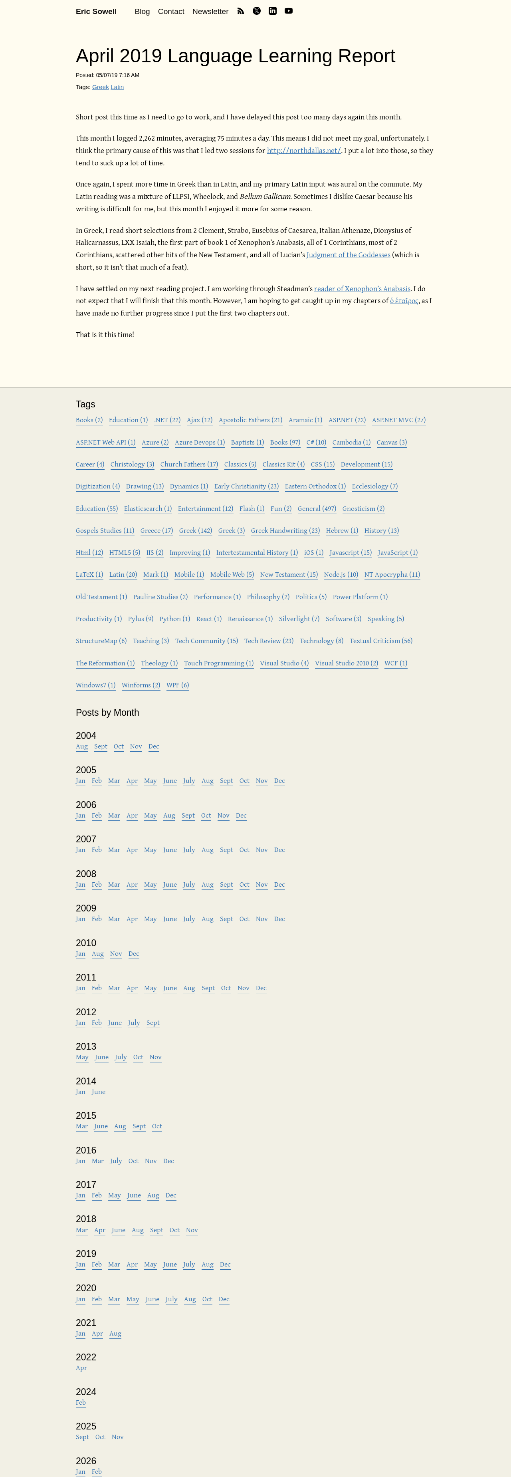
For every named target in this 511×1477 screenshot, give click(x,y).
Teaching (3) (151, 640)
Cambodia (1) (352, 442)
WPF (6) (177, 684)
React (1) (209, 618)
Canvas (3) (392, 442)
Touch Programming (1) (219, 662)
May (150, 780)
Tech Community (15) (206, 640)
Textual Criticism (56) (381, 640)
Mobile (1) (189, 574)
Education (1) (128, 419)
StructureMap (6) (101, 640)
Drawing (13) (145, 485)
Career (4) (90, 464)
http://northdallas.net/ (304, 150)
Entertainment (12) (206, 508)
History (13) (381, 530)
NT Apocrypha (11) (392, 574)
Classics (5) (240, 464)
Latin (117, 86)
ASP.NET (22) (347, 419)
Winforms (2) (141, 684)
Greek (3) (231, 530)
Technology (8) (322, 640)
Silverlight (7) (299, 618)
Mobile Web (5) (232, 574)
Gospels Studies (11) (105, 530)
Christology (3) (132, 464)
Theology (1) (159, 662)
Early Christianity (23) (246, 485)
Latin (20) (123, 574)
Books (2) (89, 419)
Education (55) (97, 508)
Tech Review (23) (269, 640)
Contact (171, 11)
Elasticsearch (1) (148, 508)
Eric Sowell (96, 11)
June (170, 780)
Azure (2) (155, 442)
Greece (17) (157, 530)
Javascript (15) (351, 552)
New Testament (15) (289, 574)
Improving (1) (190, 552)
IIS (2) (155, 552)
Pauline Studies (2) (160, 596)
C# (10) (317, 442)
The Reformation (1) (105, 662)
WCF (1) (396, 662)
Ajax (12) (200, 419)
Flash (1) (252, 508)
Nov (136, 745)
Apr (132, 780)
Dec (154, 745)
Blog (142, 11)
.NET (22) (167, 419)
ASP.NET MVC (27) (399, 419)
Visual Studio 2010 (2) (346, 662)
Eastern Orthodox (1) (315, 485)
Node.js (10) (341, 574)
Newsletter (210, 11)
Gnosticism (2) (364, 508)
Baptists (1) (247, 442)
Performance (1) (217, 596)
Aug (82, 745)
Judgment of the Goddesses (348, 254)
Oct (119, 745)
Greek (100, 86)
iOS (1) (314, 552)
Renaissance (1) (250, 618)
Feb (97, 780)
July (189, 780)
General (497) (317, 508)
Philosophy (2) (268, 596)
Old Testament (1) (101, 596)
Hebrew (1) (342, 530)
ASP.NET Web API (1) (106, 442)
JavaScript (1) (398, 552)
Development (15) (367, 464)
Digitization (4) (98, 485)
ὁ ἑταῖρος (404, 300)
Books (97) (285, 442)
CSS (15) (323, 464)
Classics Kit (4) (284, 464)
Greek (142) (195, 530)
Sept (100, 745)
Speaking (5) (386, 618)
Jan (80, 780)
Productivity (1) (99, 618)
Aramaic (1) (306, 419)
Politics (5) (311, 596)
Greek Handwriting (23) (285, 530)
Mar (114, 780)
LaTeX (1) (89, 574)
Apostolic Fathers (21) (251, 419)
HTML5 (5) (125, 552)
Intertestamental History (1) (257, 552)
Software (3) (344, 618)
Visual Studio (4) (284, 662)
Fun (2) (281, 508)
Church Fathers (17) (189, 464)
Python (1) (175, 618)
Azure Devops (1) (200, 442)
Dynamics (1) (189, 485)
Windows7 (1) (96, 684)
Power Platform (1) (360, 596)
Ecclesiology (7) (375, 485)
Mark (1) (155, 574)
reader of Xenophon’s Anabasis (362, 288)
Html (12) (89, 552)
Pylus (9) (141, 618)
